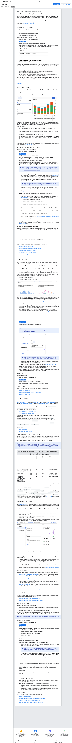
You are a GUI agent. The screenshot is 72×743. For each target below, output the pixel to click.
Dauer (25, 575)
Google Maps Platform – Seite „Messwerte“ (46, 444)
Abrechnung (7, 6)
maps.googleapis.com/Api (43, 403)
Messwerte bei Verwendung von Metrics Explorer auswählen (47, 216)
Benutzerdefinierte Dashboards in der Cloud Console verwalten (30, 392)
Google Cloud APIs (50, 402)
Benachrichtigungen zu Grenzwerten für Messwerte (28, 574)
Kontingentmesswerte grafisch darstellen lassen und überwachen (30, 702)
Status (42, 489)
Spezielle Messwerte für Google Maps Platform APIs (28, 252)
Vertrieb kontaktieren (66, 4)
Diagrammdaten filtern (24, 197)
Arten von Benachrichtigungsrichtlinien (37, 589)
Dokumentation (4, 4)
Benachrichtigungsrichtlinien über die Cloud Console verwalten (29, 598)
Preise (27, 1)
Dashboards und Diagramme (24, 390)
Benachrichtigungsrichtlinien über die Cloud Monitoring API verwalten (31, 600)
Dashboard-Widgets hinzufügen (50, 364)
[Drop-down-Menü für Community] (46, 1)
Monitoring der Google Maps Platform (46, 447)
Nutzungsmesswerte (55, 175)
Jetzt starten (56, 4)
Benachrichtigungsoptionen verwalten (51, 567)
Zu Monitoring (21, 41)
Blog (39, 1)
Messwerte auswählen (36, 190)
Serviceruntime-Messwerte (21, 402)
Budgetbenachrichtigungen (23, 578)
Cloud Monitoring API (39, 301)
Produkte (22, 1)
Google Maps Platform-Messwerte (26, 403)
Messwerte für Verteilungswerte (24, 254)
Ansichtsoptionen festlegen (23, 256)
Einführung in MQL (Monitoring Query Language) (31, 170)
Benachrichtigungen (22, 504)
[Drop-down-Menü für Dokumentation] (36, 1)
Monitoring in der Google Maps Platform (28, 445)
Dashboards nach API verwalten (24, 394)
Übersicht (17, 1)
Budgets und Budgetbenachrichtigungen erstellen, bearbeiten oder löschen (32, 698)
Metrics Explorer (48, 496)
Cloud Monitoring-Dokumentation (28, 23)
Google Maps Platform (28, 11)
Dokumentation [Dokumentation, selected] (32, 1)
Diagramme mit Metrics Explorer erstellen (26, 246)
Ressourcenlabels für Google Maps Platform (26, 413)
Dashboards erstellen (28, 144)
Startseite (18, 11)
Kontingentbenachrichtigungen (24, 584)
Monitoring (39, 11)
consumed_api (35, 402)
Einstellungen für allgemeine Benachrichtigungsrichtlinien (28, 700)
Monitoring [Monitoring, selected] (13, 6)
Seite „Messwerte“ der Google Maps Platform (31, 447)
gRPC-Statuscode (43, 439)
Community (43, 1)
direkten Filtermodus (44, 311)
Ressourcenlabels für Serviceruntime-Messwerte (27, 411)
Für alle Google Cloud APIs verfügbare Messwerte (27, 250)
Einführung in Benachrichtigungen (24, 696)
